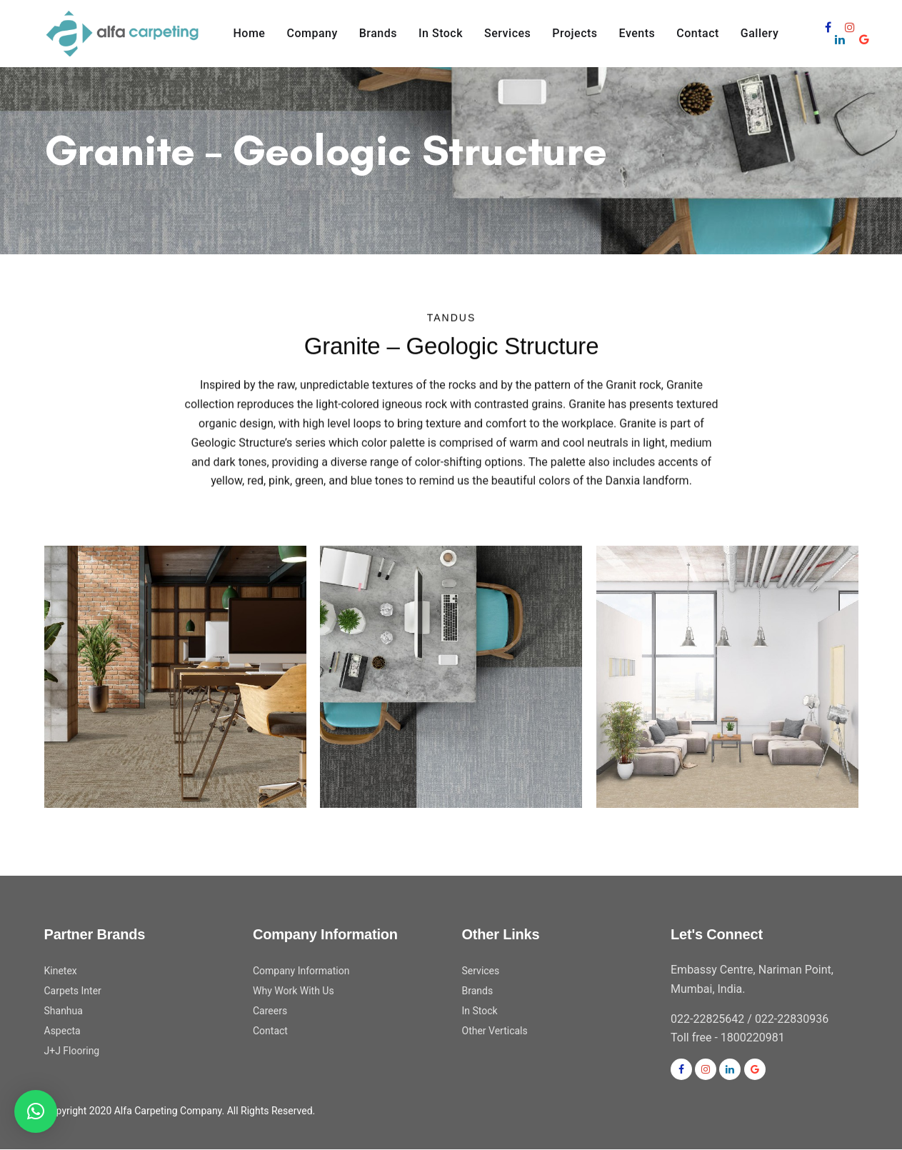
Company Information (301, 970)
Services (481, 970)
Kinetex (60, 970)
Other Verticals (495, 1030)
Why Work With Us (293, 990)
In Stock (480, 1010)
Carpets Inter (72, 990)
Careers (270, 1010)
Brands (477, 990)
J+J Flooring (72, 1050)
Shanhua (63, 1010)
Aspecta (62, 1030)
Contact (270, 1030)
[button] (35, 1111)
